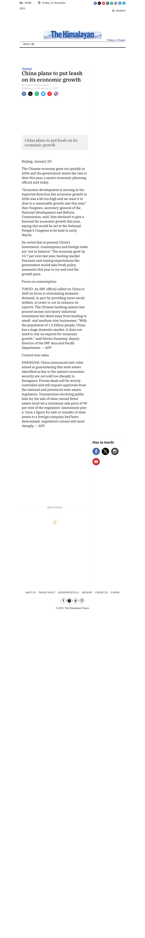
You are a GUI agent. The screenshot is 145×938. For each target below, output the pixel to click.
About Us (30, 592)
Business (27, 68)
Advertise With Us (68, 592)
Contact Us (101, 592)
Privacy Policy (47, 592)
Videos (111, 40)
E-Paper (121, 40)
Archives (87, 592)
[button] (29, 44)
